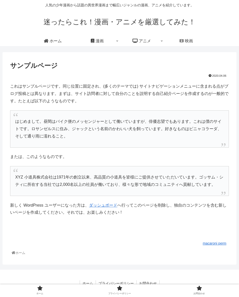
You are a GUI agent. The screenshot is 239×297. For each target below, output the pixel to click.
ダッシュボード (103, 205)
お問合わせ (148, 283)
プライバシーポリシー (116, 283)
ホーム (87, 283)
